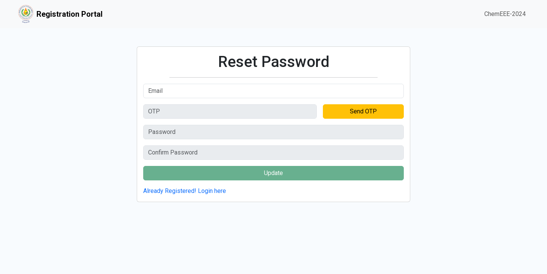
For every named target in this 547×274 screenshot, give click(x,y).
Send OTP (363, 111)
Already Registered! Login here (184, 190)
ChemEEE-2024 (505, 14)
